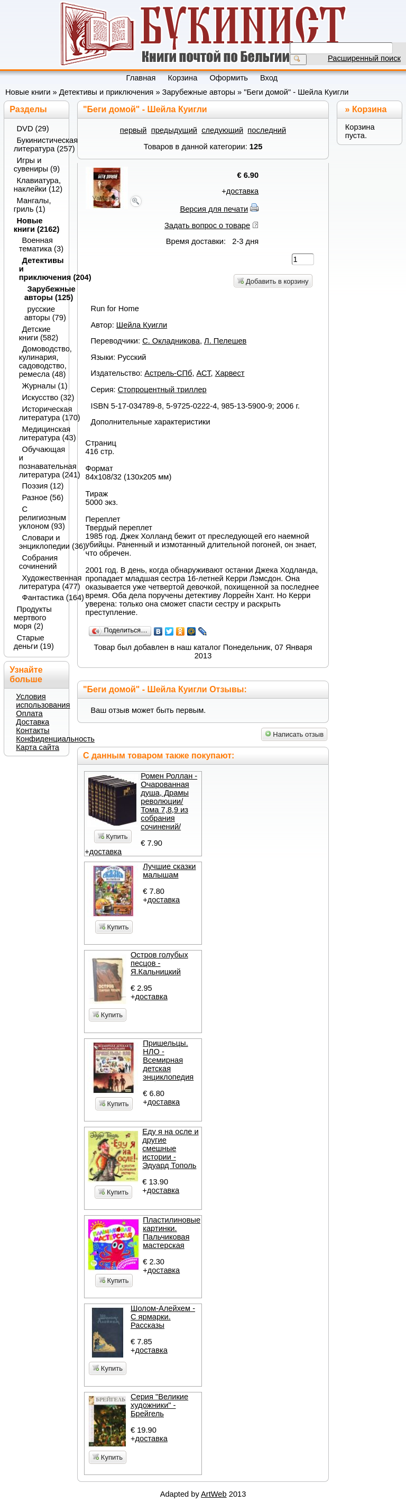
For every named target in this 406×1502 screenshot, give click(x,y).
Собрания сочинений (38, 562)
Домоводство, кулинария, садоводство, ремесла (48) (41, 361)
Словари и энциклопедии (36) (41, 541)
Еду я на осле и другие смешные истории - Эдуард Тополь (170, 1148)
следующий (222, 130)
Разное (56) (42, 497)
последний (266, 130)
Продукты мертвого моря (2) (33, 617)
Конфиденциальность (55, 739)
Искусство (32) (42, 397)
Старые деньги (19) (34, 642)
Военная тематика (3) (41, 244)
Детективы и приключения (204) (41, 269)
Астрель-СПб (168, 373)
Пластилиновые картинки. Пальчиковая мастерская (171, 1233)
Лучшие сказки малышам (169, 870)
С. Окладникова (171, 341)
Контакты (32, 730)
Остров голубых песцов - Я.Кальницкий (159, 963)
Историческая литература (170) (41, 413)
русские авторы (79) (43, 313)
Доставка (32, 722)
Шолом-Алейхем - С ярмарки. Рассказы (163, 1316)
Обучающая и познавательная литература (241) (41, 462)
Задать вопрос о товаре (207, 225)
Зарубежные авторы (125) (43, 293)
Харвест (230, 373)
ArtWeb (214, 1494)
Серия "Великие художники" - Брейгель (159, 1405)
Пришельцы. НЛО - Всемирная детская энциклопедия (168, 1060)
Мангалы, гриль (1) (32, 204)
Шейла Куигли (141, 325)
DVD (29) (33, 128)
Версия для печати (214, 209)
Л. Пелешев (225, 341)
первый (133, 130)
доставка (242, 191)
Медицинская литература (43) (41, 433)
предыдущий (174, 130)
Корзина (369, 109)
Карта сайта (37, 747)
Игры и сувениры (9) (37, 164)
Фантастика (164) (42, 597)
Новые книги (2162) (37, 224)
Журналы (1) (42, 386)
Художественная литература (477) (41, 582)
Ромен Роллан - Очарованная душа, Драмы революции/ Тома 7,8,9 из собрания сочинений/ (169, 801)
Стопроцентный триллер (162, 389)
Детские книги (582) (39, 333)
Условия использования (43, 700)
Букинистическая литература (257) (38, 144)
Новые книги (28, 92)
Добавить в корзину (272, 281)
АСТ (204, 373)
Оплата (29, 713)
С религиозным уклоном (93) (41, 517)
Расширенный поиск (364, 58)
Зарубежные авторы (198, 92)
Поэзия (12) (42, 486)
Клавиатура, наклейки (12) (38, 184)
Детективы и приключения (106, 92)
